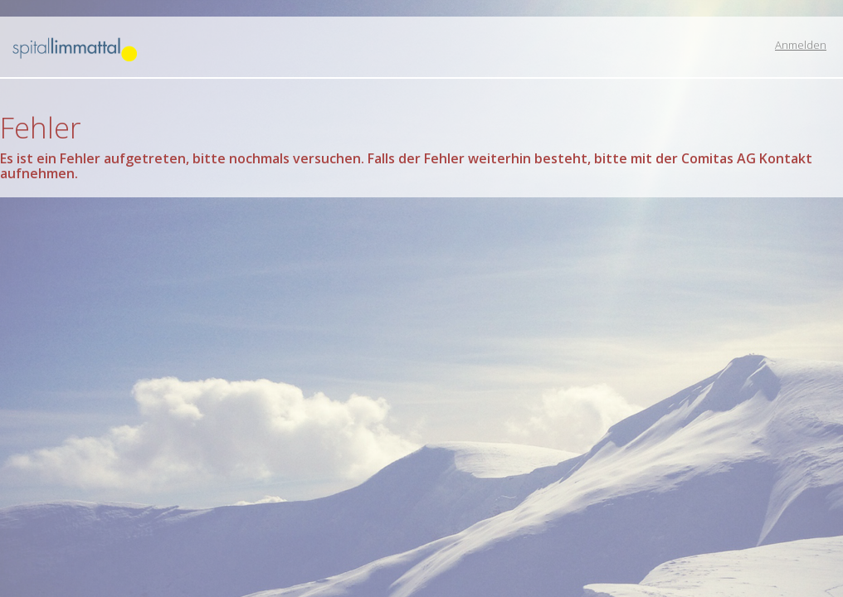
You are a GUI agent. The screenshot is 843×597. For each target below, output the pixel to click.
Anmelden (800, 44)
